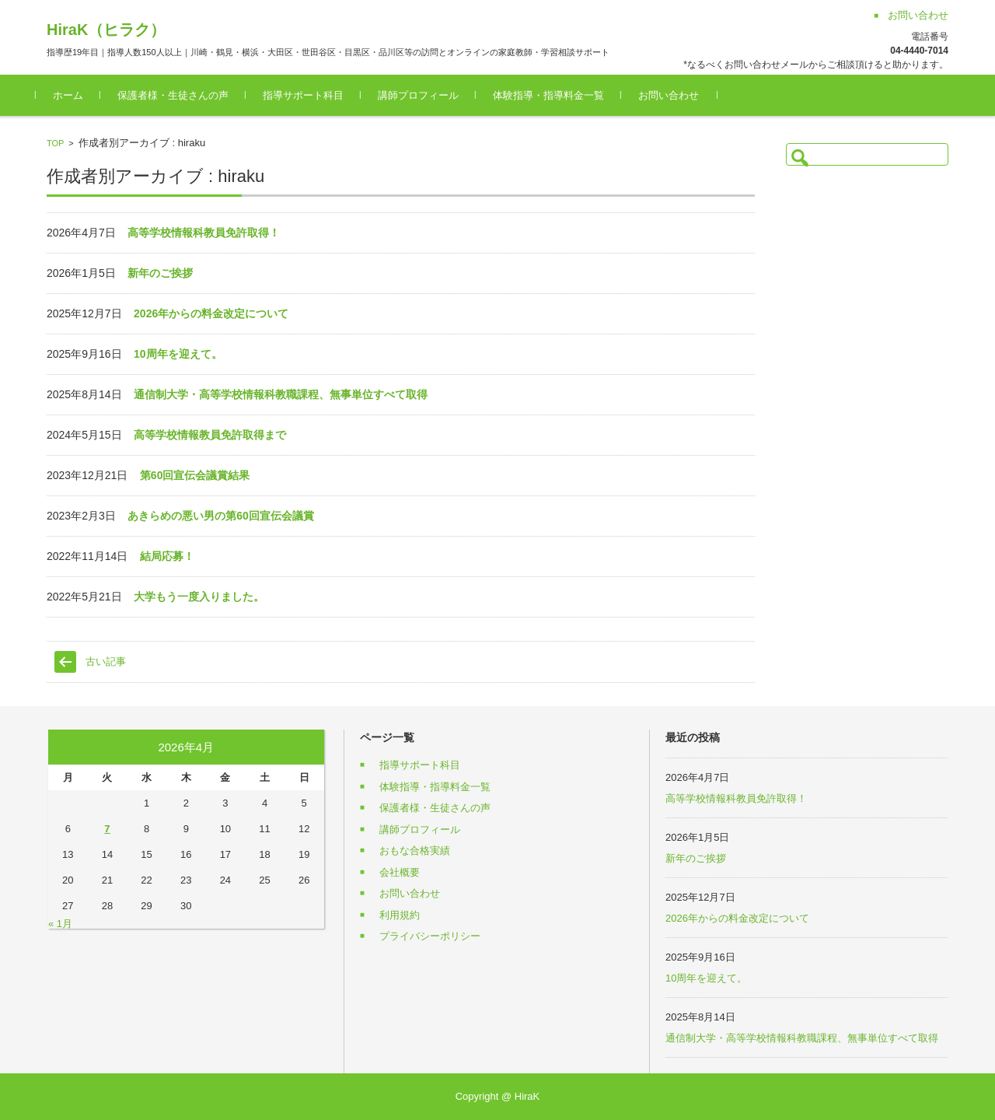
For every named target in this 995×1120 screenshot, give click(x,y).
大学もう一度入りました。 (199, 596)
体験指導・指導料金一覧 (559, 95)
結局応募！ (167, 556)
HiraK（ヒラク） (106, 29)
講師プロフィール (429, 95)
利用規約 (399, 915)
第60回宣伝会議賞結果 (195, 475)
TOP (55, 143)
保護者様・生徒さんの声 (183, 95)
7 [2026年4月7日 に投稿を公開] (107, 829)
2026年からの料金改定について (211, 313)
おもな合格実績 (414, 850)
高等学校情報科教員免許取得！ (203, 232)
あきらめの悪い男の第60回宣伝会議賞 (220, 515)
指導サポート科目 (314, 95)
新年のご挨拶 (160, 273)
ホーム (79, 95)
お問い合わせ (679, 95)
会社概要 (399, 872)
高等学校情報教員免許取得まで (210, 435)
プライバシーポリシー (429, 936)
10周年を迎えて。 (178, 354)
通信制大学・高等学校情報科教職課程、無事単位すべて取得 (281, 394)
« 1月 (60, 923)
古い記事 (106, 661)
